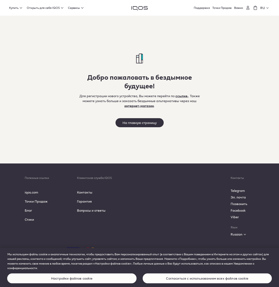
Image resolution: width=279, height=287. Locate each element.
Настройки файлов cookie (72, 281)
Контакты (84, 192)
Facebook (238, 210)
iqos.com (31, 192)
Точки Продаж (222, 8)
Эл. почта (238, 197)
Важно (238, 8)
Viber (235, 216)
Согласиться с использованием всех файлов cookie (207, 281)
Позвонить (239, 203)
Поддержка (202, 8)
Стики (29, 219)
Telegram (238, 190)
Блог (28, 210)
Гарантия (84, 201)
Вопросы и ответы (91, 210)
